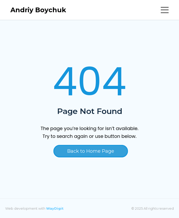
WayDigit (55, 208)
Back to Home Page (90, 151)
